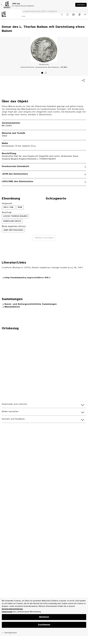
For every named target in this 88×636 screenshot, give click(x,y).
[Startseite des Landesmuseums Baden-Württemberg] (11, 15)
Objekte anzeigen (44, 238)
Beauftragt (7, 212)
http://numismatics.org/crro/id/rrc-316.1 (27, 278)
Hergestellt (7, 203)
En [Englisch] (85, 14)
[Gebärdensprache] (79, 14)
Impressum (7, 612)
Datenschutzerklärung (12, 609)
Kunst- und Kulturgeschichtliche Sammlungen (31, 304)
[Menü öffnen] (62, 14)
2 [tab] (46, 73)
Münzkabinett (12, 307)
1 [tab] (42, 73)
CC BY (64, 67)
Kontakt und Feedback (13, 419)
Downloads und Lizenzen (14, 404)
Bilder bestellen (10, 412)
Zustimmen (44, 625)
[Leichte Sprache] (73, 14)
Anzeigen (81, 4)
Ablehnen (44, 617)
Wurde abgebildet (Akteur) (14, 226)
